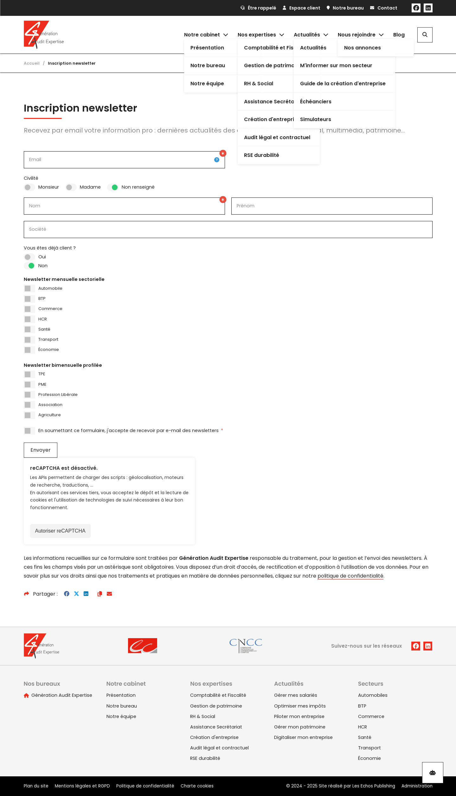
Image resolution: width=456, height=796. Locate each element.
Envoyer (40, 450)
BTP (42, 298)
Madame (90, 187)
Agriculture (49, 415)
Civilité (31, 178)
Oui (42, 257)
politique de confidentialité (350, 575)
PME (42, 384)
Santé (44, 329)
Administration (417, 786)
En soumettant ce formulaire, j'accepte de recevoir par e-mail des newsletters (130, 430)
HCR (42, 319)
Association (50, 405)
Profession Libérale (58, 395)
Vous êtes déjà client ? (50, 248)
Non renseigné (138, 187)
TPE (41, 374)
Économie (48, 349)
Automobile (50, 288)
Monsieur (48, 187)
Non (43, 265)
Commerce (50, 309)
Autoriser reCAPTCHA (60, 531)
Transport (48, 339)
